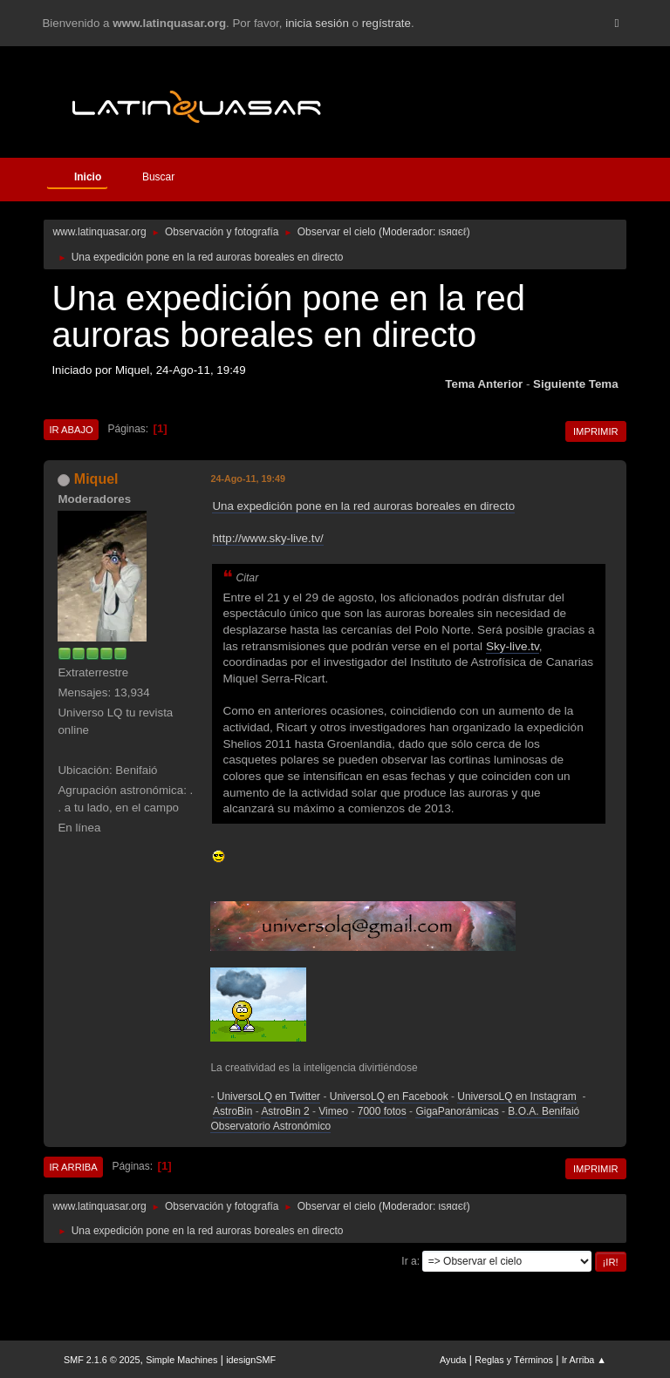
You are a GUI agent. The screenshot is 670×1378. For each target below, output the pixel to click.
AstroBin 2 (285, 1111)
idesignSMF (251, 1359)
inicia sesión (317, 23)
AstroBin (232, 1111)
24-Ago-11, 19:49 (247, 478)
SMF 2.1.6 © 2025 (102, 1359)
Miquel (96, 479)
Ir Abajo (70, 429)
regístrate (386, 23)
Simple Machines (181, 1359)
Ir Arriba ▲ (584, 1359)
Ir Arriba (73, 1167)
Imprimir (596, 431)
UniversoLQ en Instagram (517, 1096)
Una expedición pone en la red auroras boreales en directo (363, 506)
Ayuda (453, 1359)
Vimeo (333, 1111)
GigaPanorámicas (456, 1111)
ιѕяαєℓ (453, 232)
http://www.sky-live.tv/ (267, 538)
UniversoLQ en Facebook (389, 1096)
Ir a (408, 1261)
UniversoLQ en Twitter (268, 1096)
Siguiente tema (576, 383)
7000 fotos (382, 1111)
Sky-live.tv (512, 646)
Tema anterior (484, 383)
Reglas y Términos (514, 1359)
